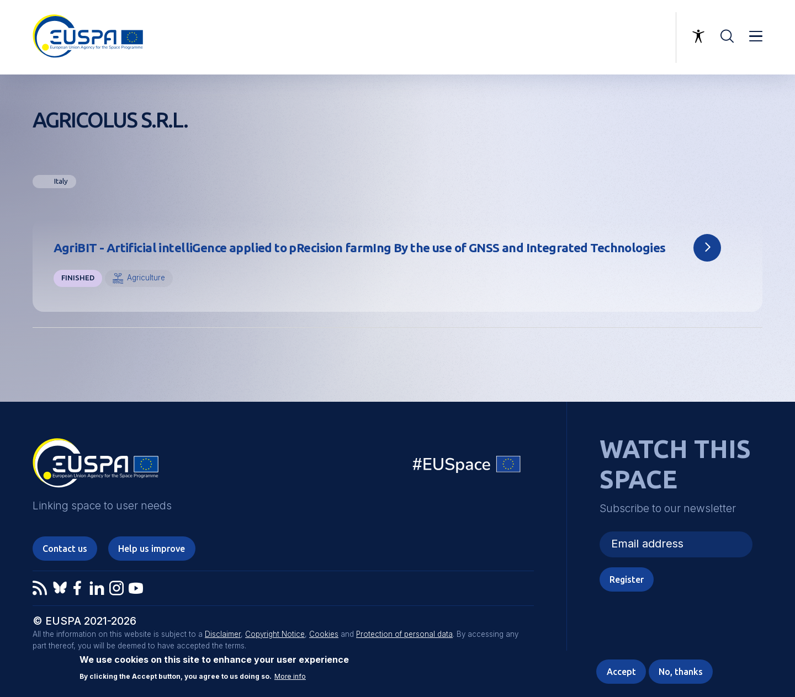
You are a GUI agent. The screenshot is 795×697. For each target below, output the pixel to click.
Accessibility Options (698, 36)
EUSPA (95, 467)
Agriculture (146, 277)
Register (627, 579)
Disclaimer (223, 634)
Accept (621, 672)
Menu (755, 36)
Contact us (65, 549)
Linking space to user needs (610, 37)
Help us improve (151, 549)
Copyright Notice (275, 634)
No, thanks (681, 672)
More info (290, 676)
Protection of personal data (404, 634)
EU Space (467, 466)
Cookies (323, 634)
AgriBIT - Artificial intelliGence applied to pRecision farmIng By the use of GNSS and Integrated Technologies (360, 247)
